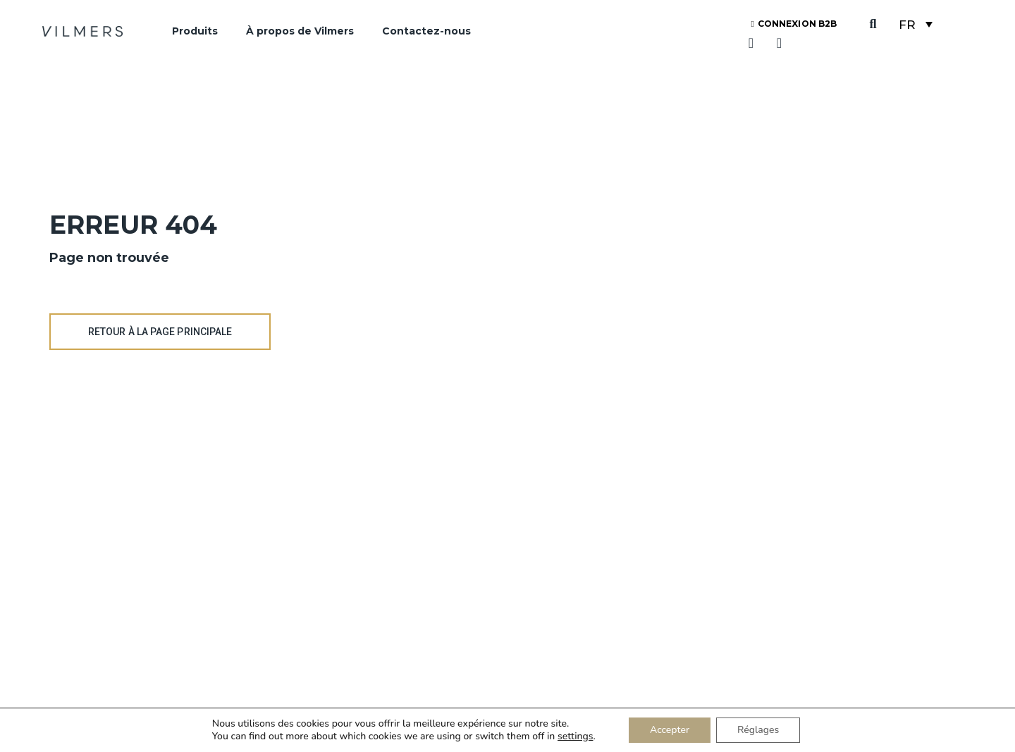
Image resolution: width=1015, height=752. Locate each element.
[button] (873, 24)
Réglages (758, 730)
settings (575, 736)
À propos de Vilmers (300, 31)
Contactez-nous (426, 31)
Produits (195, 31)
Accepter (669, 730)
